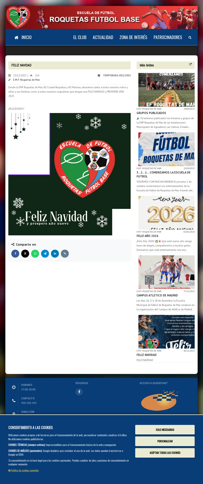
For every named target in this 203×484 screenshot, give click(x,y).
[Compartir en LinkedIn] (55, 254)
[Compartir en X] (25, 254)
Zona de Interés (133, 37)
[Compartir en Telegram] (45, 254)
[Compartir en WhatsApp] (35, 254)
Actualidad (103, 37)
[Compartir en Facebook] (15, 254)
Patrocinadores (168, 37)
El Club (79, 37)
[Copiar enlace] (65, 254)
